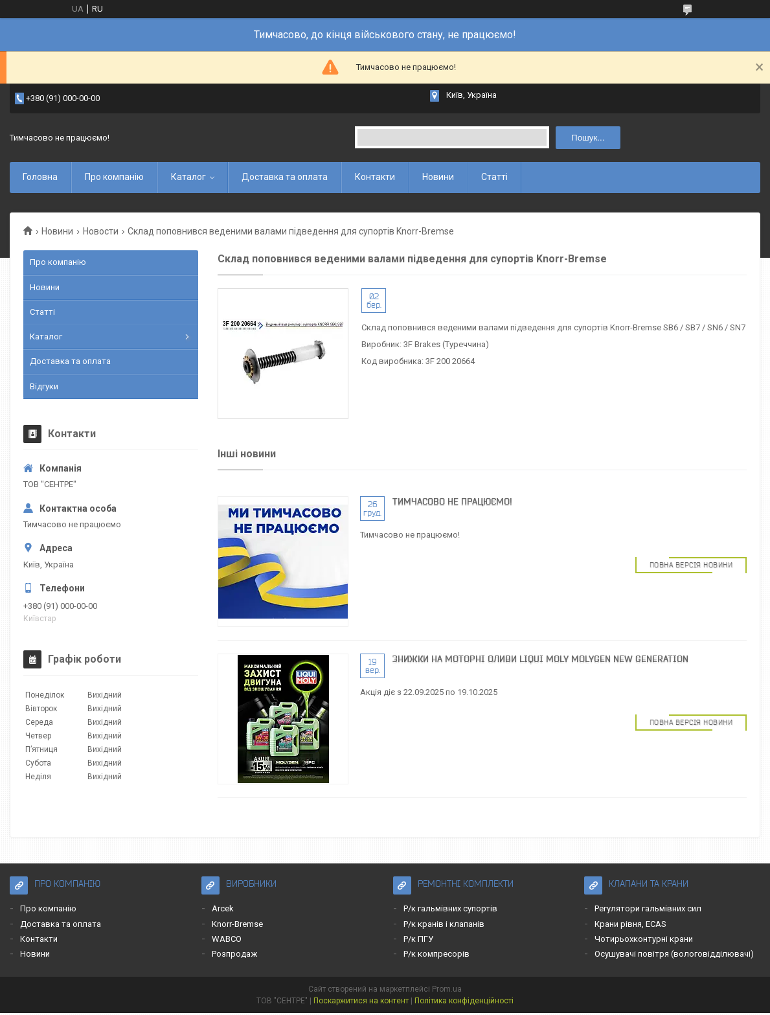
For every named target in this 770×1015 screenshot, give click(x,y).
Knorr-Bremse (237, 924)
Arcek (223, 908)
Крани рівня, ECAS (630, 924)
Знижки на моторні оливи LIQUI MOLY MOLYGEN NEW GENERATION (540, 659)
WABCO (227, 939)
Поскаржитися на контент (361, 1000)
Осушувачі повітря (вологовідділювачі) (674, 954)
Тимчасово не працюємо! (452, 501)
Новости (101, 231)
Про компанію (114, 177)
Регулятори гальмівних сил (647, 908)
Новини (438, 177)
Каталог (188, 177)
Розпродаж (234, 954)
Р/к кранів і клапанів (443, 924)
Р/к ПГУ (418, 939)
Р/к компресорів (436, 954)
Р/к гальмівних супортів (450, 908)
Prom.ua (447, 989)
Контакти (375, 177)
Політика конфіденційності (464, 1000)
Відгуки (44, 386)
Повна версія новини (691, 565)
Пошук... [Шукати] (587, 138)
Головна (40, 177)
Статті (494, 177)
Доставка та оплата (285, 177)
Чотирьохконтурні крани (643, 939)
